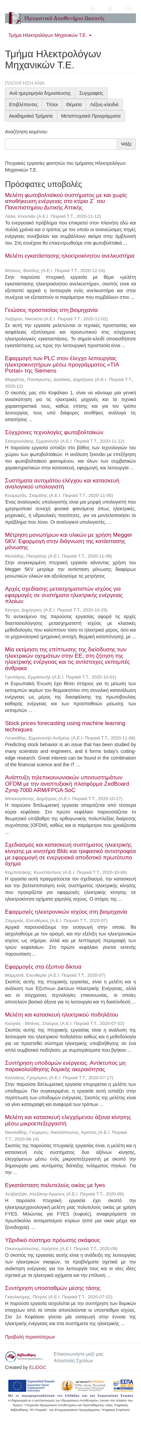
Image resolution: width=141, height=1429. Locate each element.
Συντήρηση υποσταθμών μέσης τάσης (53, 1288)
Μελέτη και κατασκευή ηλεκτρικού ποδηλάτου (61, 1015)
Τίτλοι (52, 104)
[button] (93, 8)
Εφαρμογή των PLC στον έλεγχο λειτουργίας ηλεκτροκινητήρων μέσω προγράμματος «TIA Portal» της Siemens (62, 364)
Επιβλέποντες (23, 104)
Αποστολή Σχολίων (73, 1360)
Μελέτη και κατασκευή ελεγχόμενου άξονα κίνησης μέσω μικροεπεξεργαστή (68, 1120)
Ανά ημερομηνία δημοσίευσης (40, 93)
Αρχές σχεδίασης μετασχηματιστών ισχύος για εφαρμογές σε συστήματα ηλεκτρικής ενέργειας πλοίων (64, 595)
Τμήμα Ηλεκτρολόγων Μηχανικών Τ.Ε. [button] (50, 35)
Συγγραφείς (91, 93)
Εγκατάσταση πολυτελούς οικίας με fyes (55, 1185)
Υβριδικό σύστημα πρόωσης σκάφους (52, 1240)
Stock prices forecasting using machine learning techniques (65, 726)
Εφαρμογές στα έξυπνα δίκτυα (43, 967)
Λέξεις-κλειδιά (104, 104)
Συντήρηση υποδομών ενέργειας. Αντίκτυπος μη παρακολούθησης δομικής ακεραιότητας (65, 1066)
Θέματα (74, 104)
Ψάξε (126, 144)
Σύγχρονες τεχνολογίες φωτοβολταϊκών (54, 432)
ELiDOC (37, 1367)
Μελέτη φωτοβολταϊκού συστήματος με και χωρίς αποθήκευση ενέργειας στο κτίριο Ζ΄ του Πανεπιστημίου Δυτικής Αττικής (66, 201)
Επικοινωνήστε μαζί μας (79, 1354)
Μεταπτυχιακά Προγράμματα (91, 116)
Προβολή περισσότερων (30, 1337)
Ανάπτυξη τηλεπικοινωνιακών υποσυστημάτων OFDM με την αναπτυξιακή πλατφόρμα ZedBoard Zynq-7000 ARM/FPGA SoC (67, 783)
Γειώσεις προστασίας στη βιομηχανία (51, 310)
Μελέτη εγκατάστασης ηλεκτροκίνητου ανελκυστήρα (69, 256)
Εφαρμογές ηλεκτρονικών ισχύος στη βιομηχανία (66, 912)
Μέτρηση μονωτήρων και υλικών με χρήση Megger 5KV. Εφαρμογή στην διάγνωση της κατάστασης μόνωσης (68, 541)
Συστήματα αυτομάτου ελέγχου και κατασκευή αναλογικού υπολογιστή (62, 483)
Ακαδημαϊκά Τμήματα (31, 116)
